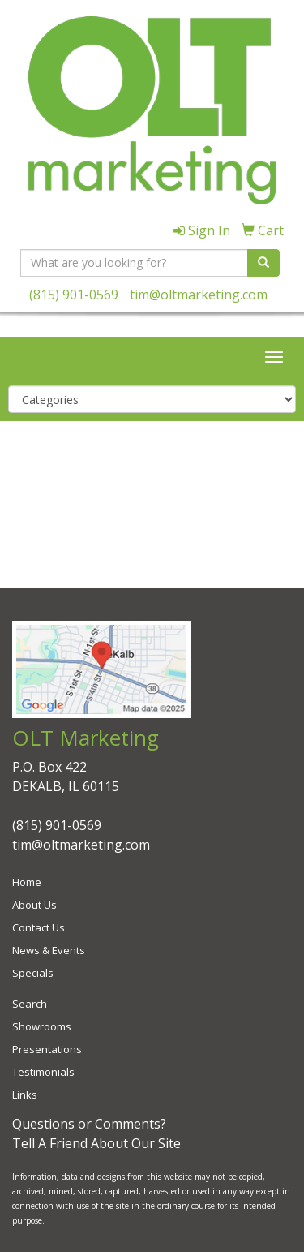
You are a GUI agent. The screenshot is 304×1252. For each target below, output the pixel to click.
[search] (263, 263)
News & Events (48, 950)
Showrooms (41, 1026)
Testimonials (43, 1072)
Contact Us (38, 927)
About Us (34, 904)
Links (24, 1094)
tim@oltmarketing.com (199, 294)
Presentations (47, 1049)
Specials (33, 973)
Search (29, 1003)
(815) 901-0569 (73, 294)
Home (26, 882)
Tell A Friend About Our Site (96, 1143)
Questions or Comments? (89, 1124)
